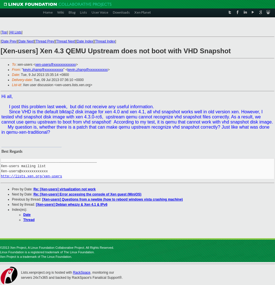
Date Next (25, 41)
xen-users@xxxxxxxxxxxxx (55, 65)
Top (4, 32)
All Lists (16, 32)
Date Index (85, 41)
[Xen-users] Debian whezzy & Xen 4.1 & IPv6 (71, 205)
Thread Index (105, 41)
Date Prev (8, 41)
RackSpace (81, 273)
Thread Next (65, 41)
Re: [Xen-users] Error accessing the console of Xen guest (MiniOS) (87, 194)
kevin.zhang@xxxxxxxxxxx (43, 70)
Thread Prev (44, 41)
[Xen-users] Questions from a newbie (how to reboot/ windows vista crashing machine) (112, 199)
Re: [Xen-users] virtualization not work (64, 189)
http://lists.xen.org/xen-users (31, 176)
